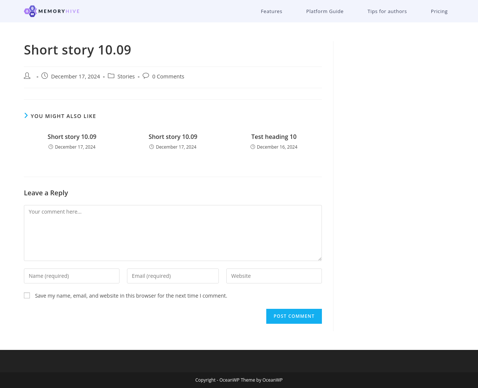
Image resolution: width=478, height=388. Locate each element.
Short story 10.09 (72, 137)
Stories (126, 76)
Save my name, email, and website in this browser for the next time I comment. (131, 295)
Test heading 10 (274, 137)
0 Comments (168, 76)
